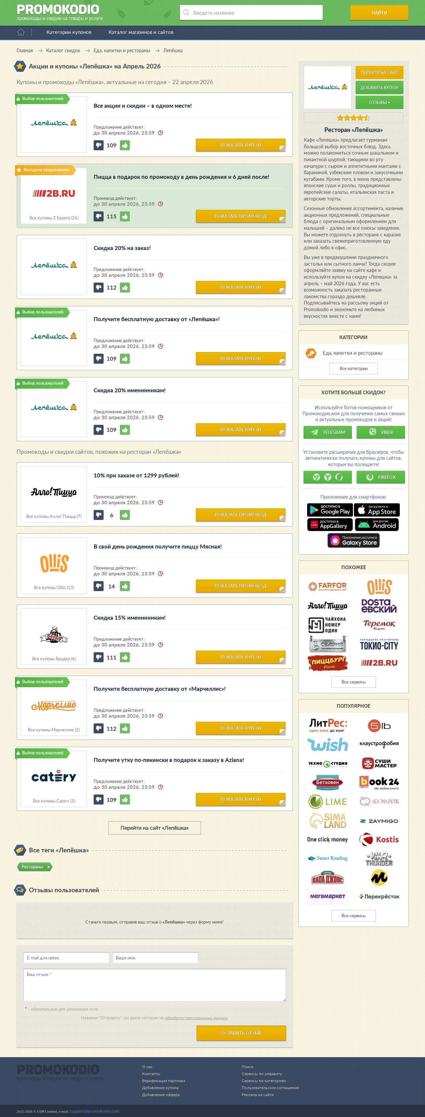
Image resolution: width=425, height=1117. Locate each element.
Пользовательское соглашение (268, 1087)
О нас (147, 1066)
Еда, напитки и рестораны (352, 353)
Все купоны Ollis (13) (54, 587)
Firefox (381, 477)
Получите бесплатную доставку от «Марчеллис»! (160, 688)
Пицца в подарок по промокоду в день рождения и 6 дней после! (181, 176)
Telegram (327, 432)
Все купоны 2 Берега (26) (54, 217)
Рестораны (32, 866)
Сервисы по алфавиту (259, 1073)
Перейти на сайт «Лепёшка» (155, 827)
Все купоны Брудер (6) (54, 658)
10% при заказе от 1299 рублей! (136, 475)
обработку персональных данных (196, 1017)
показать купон (240, 144)
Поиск (244, 1066)
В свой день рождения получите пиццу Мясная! (158, 546)
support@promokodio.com (95, 1111)
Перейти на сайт (379, 72)
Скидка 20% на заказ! (122, 247)
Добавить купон (379, 87)
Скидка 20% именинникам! (130, 390)
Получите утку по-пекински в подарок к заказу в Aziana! (169, 759)
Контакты (151, 1073)
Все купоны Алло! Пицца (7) (53, 516)
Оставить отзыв (241, 1033)
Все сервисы (354, 681)
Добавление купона (161, 1087)
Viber (381, 432)
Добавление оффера (162, 1094)
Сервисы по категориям (261, 1080)
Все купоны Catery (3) (54, 801)
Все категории (354, 368)
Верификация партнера (164, 1080)
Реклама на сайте (255, 1094)
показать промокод (240, 215)
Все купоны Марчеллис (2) (54, 729)
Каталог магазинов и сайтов (141, 32)
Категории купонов (68, 32)
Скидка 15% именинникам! (130, 617)
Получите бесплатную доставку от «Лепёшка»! (157, 318)
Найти (383, 12)
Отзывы (379, 102)
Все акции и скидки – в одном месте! (143, 105)
